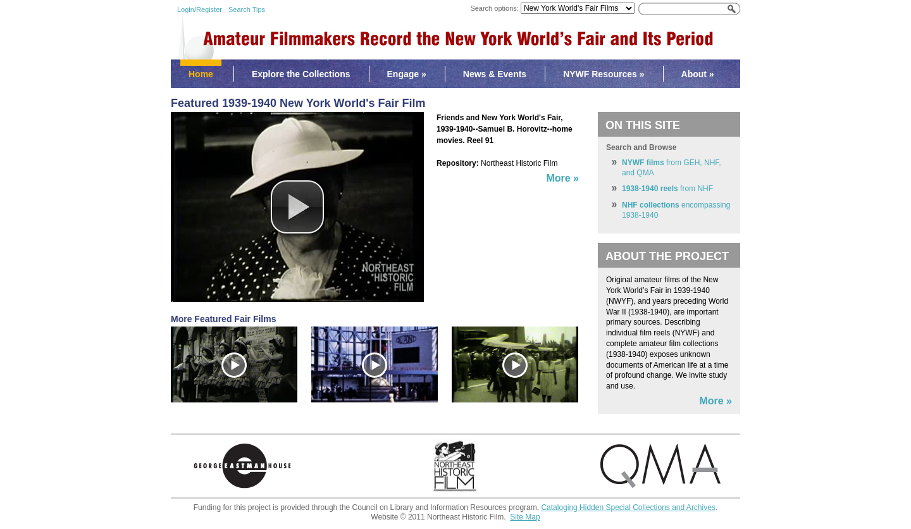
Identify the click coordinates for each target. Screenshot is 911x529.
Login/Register (199, 9)
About (697, 74)
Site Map (525, 517)
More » (715, 400)
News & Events (494, 74)
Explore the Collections (301, 74)
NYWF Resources (603, 74)
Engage (406, 74)
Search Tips (246, 9)
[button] (297, 206)
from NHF (667, 188)
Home (201, 74)
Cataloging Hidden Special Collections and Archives (628, 507)
